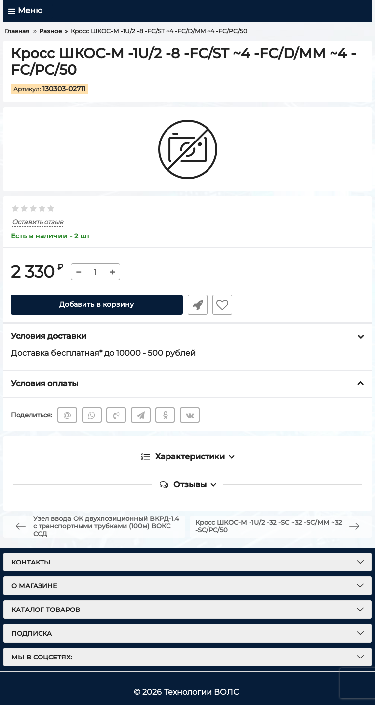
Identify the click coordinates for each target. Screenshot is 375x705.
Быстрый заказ (198, 305)
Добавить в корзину (96, 304)
